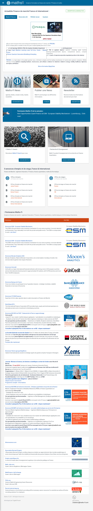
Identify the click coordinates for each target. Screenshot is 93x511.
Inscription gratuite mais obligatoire (17, 380)
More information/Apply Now (46, 66)
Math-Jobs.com (11, 470)
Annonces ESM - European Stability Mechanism (20, 225)
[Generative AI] (24, 17)
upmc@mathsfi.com (55, 402)
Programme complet (13, 384)
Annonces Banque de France (15, 280)
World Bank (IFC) (11, 302)
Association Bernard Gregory (15, 454)
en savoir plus (18, 101)
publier (46, 101)
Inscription (75, 101)
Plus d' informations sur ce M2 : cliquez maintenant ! (36, 328)
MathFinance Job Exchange (14, 478)
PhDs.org (9, 486)
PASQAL (53, 43)
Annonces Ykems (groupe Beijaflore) (17, 351)
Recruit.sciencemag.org (13, 494)
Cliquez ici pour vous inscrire (15, 382)
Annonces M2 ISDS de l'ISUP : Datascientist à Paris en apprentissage (26, 311)
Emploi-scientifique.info (13, 464)
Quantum (46, 17)
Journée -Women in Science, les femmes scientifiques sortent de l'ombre (28, 361)
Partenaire (22, 111)
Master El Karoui (12, 17)
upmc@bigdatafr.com (13, 326)
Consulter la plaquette (13, 328)
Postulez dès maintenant (14, 342)
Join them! (22, 231)
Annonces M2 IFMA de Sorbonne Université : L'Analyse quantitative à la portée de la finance (33, 388)
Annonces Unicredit (12, 265)
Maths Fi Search (18, 152)
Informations (23, 384)
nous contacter (68, 159)
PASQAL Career (36, 17)
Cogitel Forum (18, 506)
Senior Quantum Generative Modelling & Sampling (23, 54)
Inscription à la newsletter (74, 11)
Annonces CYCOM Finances (14, 294)
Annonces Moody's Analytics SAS (16, 254)
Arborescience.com (12, 446)
